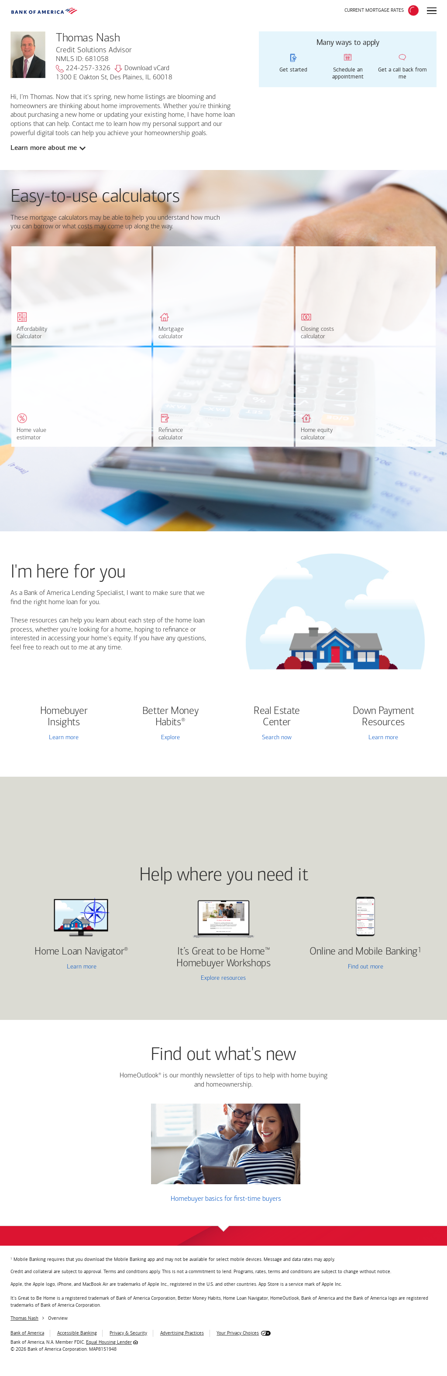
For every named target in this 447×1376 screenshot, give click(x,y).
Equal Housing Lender (109, 1342)
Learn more (64, 737)
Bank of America (27, 1333)
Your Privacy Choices (238, 1333)
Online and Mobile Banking (363, 952)
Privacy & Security (128, 1333)
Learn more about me (43, 148)
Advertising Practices (182, 1333)
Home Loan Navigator (81, 952)
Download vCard (141, 69)
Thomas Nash (24, 1318)
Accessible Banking (77, 1333)
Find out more (341, 967)
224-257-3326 (83, 69)
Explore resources (223, 978)
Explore (170, 737)
